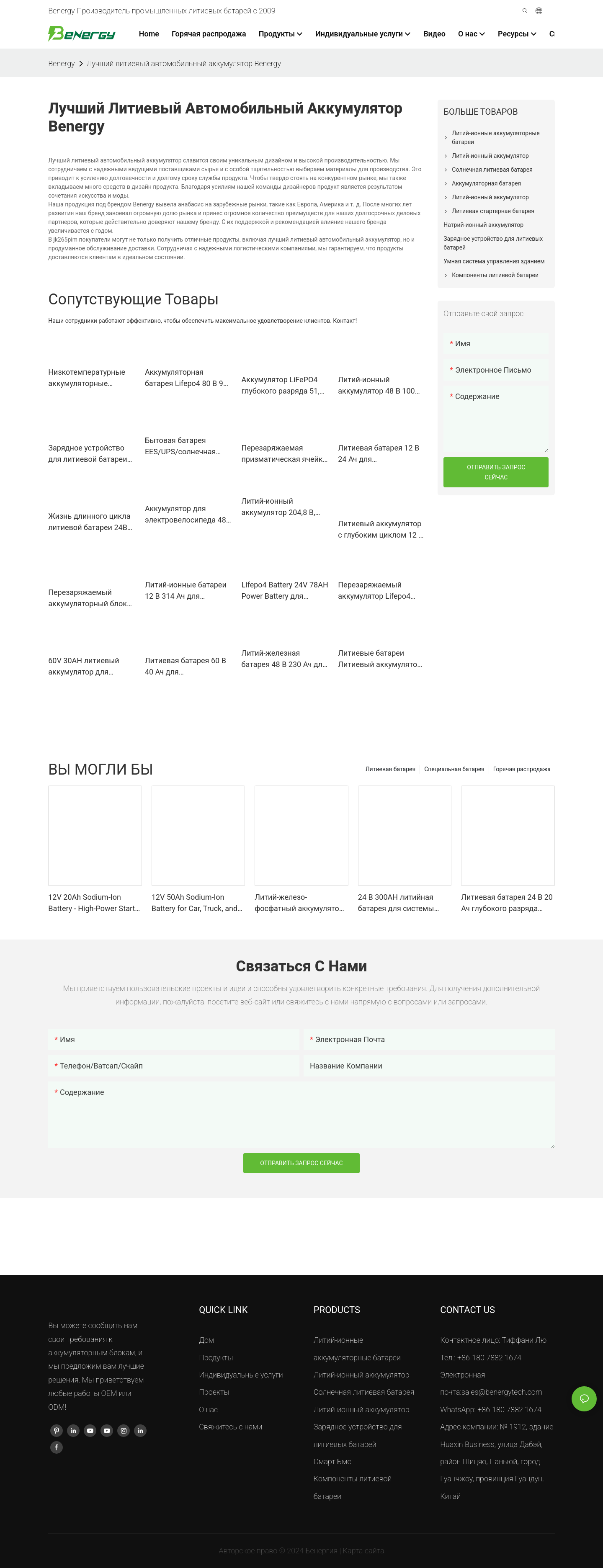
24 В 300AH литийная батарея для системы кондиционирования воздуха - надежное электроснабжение (396, 903)
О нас (208, 1409)
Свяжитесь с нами (230, 1426)
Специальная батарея (454, 769)
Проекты (214, 1392)
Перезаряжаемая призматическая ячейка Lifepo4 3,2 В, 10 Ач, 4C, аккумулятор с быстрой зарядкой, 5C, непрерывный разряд (284, 454)
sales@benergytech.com (501, 1392)
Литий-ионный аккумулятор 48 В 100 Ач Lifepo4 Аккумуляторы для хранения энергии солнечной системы (376, 386)
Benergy (61, 63)
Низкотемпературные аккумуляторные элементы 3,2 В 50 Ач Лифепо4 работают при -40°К (89, 378)
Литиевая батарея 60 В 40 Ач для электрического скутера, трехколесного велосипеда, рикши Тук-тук (187, 666)
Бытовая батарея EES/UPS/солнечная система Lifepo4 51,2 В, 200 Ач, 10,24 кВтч (185, 446)
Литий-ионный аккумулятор (362, 1374)
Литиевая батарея (390, 769)
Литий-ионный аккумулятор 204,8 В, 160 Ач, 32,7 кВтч (278, 507)
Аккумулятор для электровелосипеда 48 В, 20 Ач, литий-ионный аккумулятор (185, 514)
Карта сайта (363, 1550)
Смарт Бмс (332, 1461)
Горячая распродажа (522, 769)
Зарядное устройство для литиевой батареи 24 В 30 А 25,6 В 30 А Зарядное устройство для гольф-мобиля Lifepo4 (87, 454)
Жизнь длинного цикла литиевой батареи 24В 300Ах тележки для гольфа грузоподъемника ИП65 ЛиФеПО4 (90, 522)
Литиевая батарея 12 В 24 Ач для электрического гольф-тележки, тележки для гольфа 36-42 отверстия (380, 454)
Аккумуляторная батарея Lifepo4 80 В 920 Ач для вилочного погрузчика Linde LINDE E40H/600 (188, 378)
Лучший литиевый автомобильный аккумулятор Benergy (184, 63)
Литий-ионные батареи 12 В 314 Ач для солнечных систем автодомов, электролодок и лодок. (186, 591)
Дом (206, 1340)
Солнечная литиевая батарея (364, 1392)
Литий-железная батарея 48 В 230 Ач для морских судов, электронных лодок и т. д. (284, 659)
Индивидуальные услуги (241, 1374)
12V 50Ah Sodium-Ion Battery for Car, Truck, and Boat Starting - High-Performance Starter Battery (194, 903)
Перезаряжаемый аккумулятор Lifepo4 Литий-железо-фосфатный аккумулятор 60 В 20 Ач (379, 591)
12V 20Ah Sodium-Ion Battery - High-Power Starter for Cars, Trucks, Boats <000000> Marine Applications (95, 903)
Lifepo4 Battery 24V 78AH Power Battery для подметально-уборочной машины (285, 591)
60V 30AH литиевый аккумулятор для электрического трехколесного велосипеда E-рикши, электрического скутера (91, 666)
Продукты (216, 1357)
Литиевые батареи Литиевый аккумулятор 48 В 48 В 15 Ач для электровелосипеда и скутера (379, 659)
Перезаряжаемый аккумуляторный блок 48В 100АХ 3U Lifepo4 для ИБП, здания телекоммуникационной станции (91, 598)
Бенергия (322, 1550)
